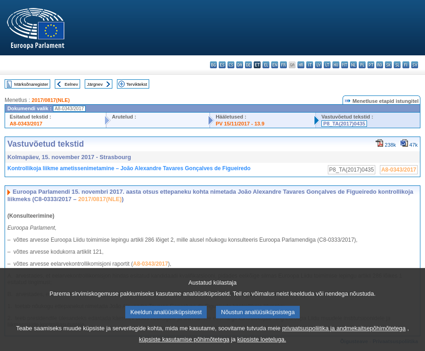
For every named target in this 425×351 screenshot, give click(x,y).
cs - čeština (230, 64)
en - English (274, 64)
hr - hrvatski (300, 64)
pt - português (370, 64)
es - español (222, 64)
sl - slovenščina (397, 64)
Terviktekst (136, 84)
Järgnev (95, 84)
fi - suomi (405, 64)
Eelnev (71, 84)
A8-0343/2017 (26, 123)
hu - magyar (335, 64)
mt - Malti (344, 64)
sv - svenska (414, 64)
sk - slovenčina (388, 64)
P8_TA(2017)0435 (344, 123)
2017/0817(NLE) (51, 100)
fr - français (283, 64)
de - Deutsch (248, 64)
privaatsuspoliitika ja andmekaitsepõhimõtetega (344, 334)
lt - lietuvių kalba (327, 64)
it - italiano (309, 64)
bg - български (213, 64)
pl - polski (362, 64)
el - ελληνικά (265, 64)
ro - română (379, 64)
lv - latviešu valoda (318, 64)
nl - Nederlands (353, 64)
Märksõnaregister (31, 84)
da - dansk (239, 64)
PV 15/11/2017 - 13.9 (239, 123)
